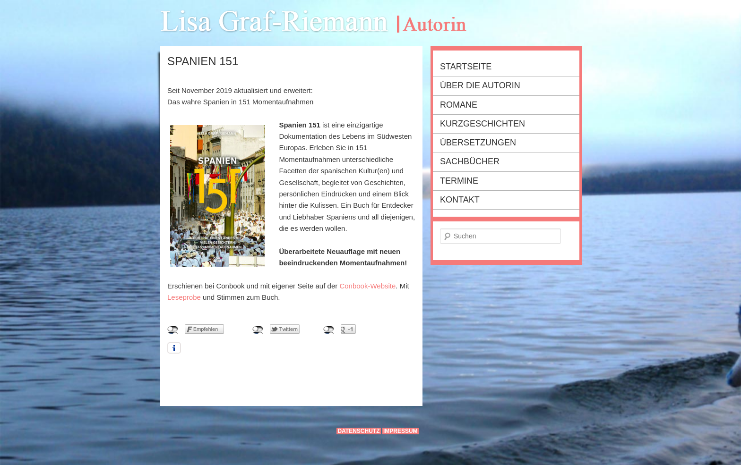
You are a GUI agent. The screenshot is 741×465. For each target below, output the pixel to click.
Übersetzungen (478, 142)
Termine (459, 181)
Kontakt (460, 199)
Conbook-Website (367, 286)
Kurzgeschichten (482, 123)
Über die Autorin (480, 85)
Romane (458, 105)
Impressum (400, 431)
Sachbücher (470, 161)
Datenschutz (358, 431)
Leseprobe (184, 297)
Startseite (465, 66)
